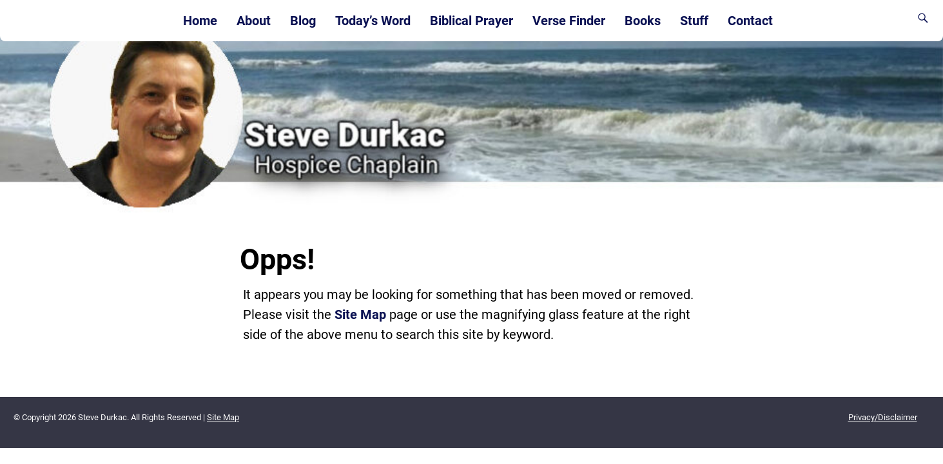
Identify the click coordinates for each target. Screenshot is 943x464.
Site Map (360, 314)
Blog (303, 20)
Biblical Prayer (471, 20)
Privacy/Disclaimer (882, 417)
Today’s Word (373, 20)
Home (200, 20)
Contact (750, 20)
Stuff (694, 20)
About (254, 20)
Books (643, 20)
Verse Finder (568, 20)
